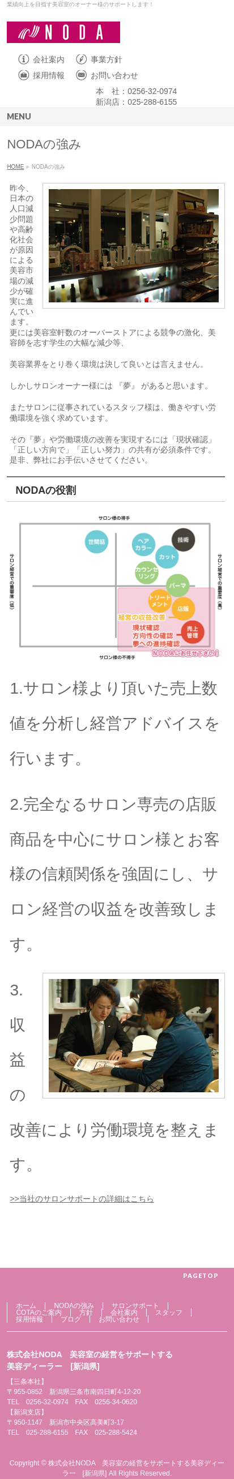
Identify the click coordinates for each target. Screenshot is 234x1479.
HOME (15, 167)
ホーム (26, 1306)
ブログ (71, 1319)
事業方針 (106, 59)
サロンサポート (135, 1306)
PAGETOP (201, 1275)
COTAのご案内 (38, 1312)
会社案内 (49, 59)
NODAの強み (74, 1306)
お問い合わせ (114, 75)
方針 (86, 1312)
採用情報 (49, 75)
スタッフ (168, 1312)
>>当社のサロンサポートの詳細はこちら (82, 1198)
